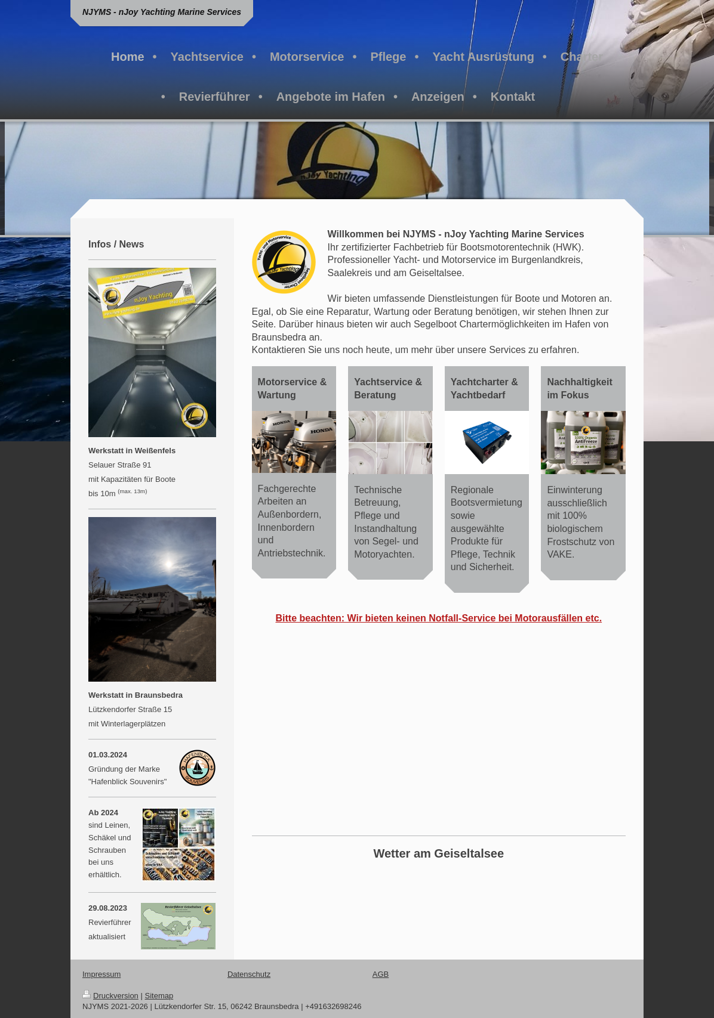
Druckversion (110, 995)
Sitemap (159, 995)
